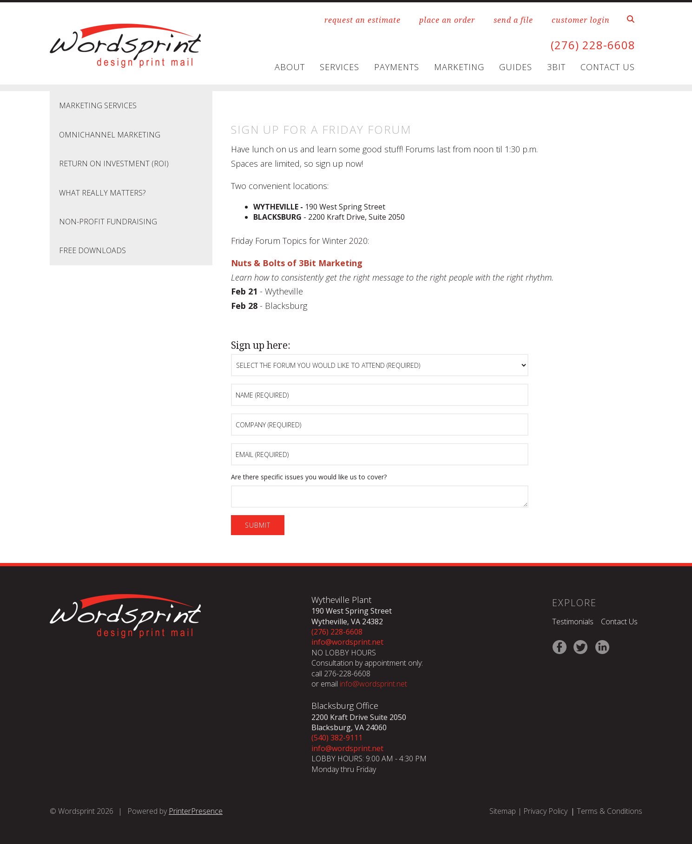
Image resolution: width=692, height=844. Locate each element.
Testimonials (572, 621)
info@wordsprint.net (347, 642)
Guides (515, 66)
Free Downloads (92, 250)
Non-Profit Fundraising (108, 221)
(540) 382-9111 (336, 738)
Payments (396, 66)
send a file (513, 20)
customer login (581, 20)
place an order (447, 20)
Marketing (459, 66)
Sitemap (502, 810)
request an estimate (362, 20)
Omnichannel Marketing (109, 134)
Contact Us (607, 66)
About (290, 66)
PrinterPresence (196, 810)
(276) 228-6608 (593, 44)
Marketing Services (98, 105)
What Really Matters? (102, 192)
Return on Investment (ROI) (114, 163)
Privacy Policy (545, 810)
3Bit (556, 66)
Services (339, 66)
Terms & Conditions (609, 810)
